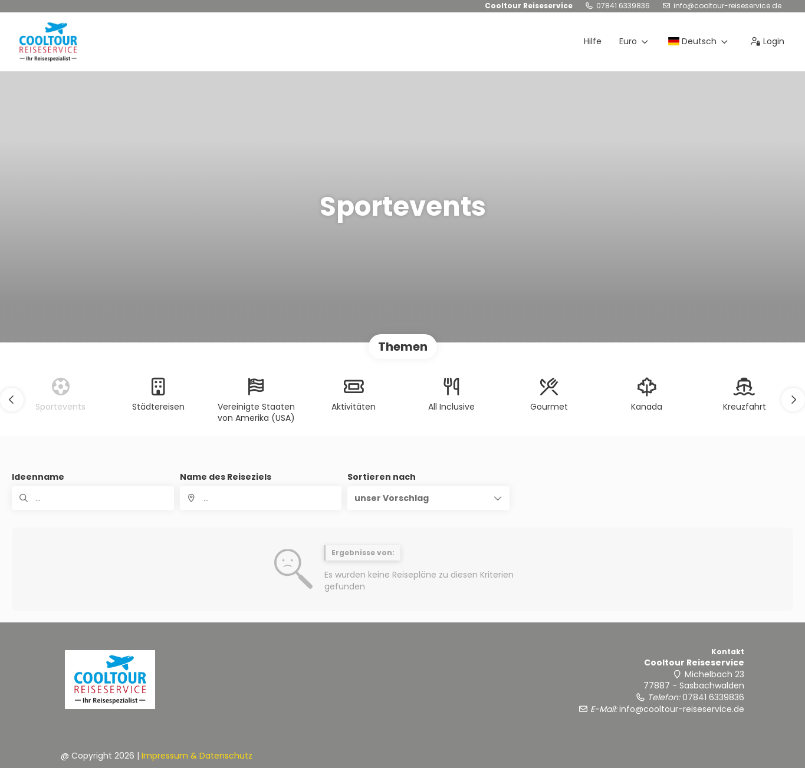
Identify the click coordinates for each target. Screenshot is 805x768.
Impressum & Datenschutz (197, 756)
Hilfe (593, 41)
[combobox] (261, 498)
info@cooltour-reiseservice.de (727, 6)
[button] (12, 399)
